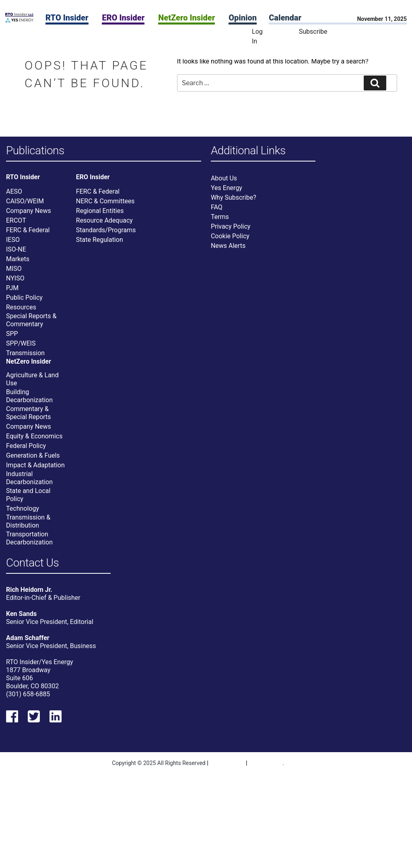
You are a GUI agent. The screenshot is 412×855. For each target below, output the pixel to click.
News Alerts (228, 246)
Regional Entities (100, 211)
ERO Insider (123, 17)
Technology (22, 508)
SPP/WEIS (20, 343)
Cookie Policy (230, 236)
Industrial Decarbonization (29, 478)
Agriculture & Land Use (32, 379)
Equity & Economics (34, 436)
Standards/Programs (106, 230)
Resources (21, 307)
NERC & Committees (105, 201)
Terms (220, 217)
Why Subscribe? (233, 197)
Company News (28, 211)
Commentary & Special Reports (28, 413)
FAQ (216, 207)
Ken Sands (21, 614)
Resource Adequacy (104, 220)
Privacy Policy (231, 226)
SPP (12, 334)
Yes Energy (226, 188)
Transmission (25, 353)
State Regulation (99, 239)
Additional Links (248, 151)
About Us (224, 178)
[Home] (19, 20)
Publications (35, 151)
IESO (13, 239)
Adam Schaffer (27, 638)
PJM (12, 288)
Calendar (285, 17)
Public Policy (24, 297)
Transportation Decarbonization (29, 538)
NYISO (15, 278)
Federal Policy (26, 446)
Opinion (243, 17)
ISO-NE (16, 249)
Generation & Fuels (33, 455)
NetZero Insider (186, 17)
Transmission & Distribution (28, 521)
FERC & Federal (27, 230)
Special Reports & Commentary (31, 320)
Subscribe (313, 31)
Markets (17, 259)
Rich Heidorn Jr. (29, 589)
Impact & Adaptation (35, 465)
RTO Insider (67, 17)
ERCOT (16, 220)
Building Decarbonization (29, 396)
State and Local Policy (28, 495)
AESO (14, 191)
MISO (14, 268)
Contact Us (32, 563)
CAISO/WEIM (25, 201)
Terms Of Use (266, 763)
